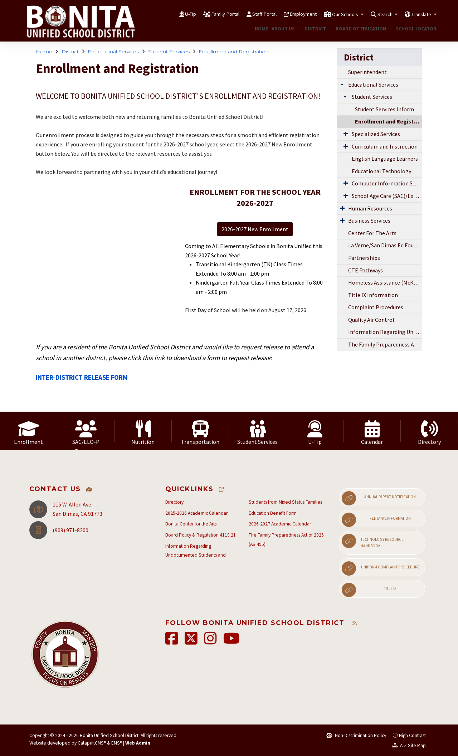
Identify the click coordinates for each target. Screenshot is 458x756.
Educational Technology (381, 171)
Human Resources (370, 208)
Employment (283, 14)
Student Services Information (388, 109)
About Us (285, 28)
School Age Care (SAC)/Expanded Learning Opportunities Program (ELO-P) (387, 195)
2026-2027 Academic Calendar (280, 524)
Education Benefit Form (273, 513)
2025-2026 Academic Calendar (196, 513)
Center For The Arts (372, 233)
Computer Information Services (387, 183)
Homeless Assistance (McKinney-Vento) (385, 282)
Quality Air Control (371, 319)
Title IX (369, 590)
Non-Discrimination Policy (356, 735)
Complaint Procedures (375, 307)
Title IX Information (373, 295)
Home (260, 28)
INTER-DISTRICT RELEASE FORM (82, 377)
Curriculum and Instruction (385, 146)
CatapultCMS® (92, 743)
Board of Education (361, 28)
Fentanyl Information (376, 520)
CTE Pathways (365, 270)
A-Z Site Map (409, 745)
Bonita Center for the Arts (190, 524)
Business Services (369, 220)
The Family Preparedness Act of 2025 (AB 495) (385, 344)
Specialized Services (376, 133)
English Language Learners (385, 158)
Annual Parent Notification (379, 498)
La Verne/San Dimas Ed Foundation (385, 245)
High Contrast (412, 735)
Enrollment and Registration (234, 51)
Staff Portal (239, 14)
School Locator (414, 28)
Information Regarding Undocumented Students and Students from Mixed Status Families (385, 331)
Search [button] (376, 14)
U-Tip (154, 14)
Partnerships (364, 257)
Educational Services (113, 51)
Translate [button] (419, 14)
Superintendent (367, 72)
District (316, 28)
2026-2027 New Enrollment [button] (254, 229)
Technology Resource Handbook (373, 541)
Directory (174, 502)
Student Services (169, 51)
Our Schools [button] (332, 14)
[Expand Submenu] (341, 83)
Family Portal (194, 14)
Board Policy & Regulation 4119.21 (200, 535)
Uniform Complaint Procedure (380, 568)
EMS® (116, 743)
